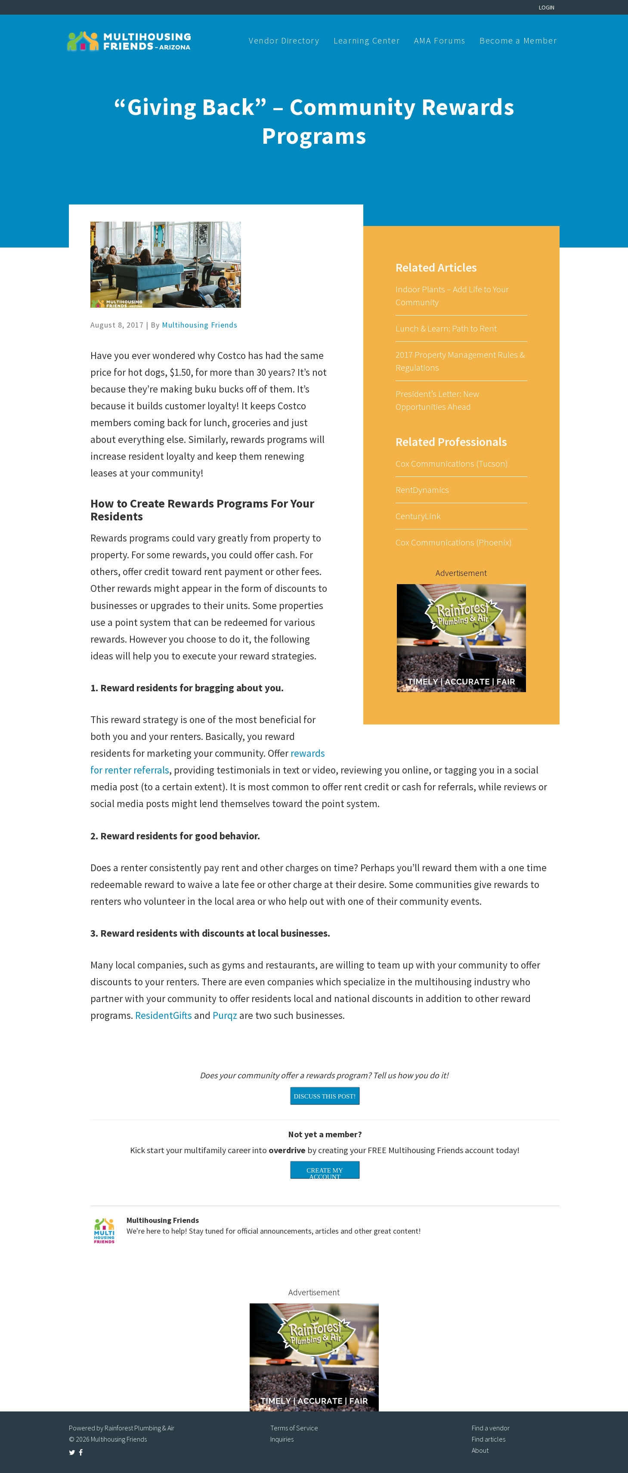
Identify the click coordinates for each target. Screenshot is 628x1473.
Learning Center (367, 40)
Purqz (226, 1015)
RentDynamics (422, 489)
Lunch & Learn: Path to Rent (446, 328)
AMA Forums (440, 40)
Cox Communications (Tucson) (452, 463)
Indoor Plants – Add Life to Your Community (452, 295)
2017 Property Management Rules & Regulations (460, 361)
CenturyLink (418, 516)
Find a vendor (491, 1427)
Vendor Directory (284, 40)
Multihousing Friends (200, 325)
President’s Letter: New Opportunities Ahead (437, 400)
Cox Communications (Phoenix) (454, 542)
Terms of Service (294, 1427)
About (480, 1450)
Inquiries (282, 1439)
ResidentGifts (163, 1015)
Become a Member (518, 40)
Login (546, 7)
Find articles (488, 1439)
